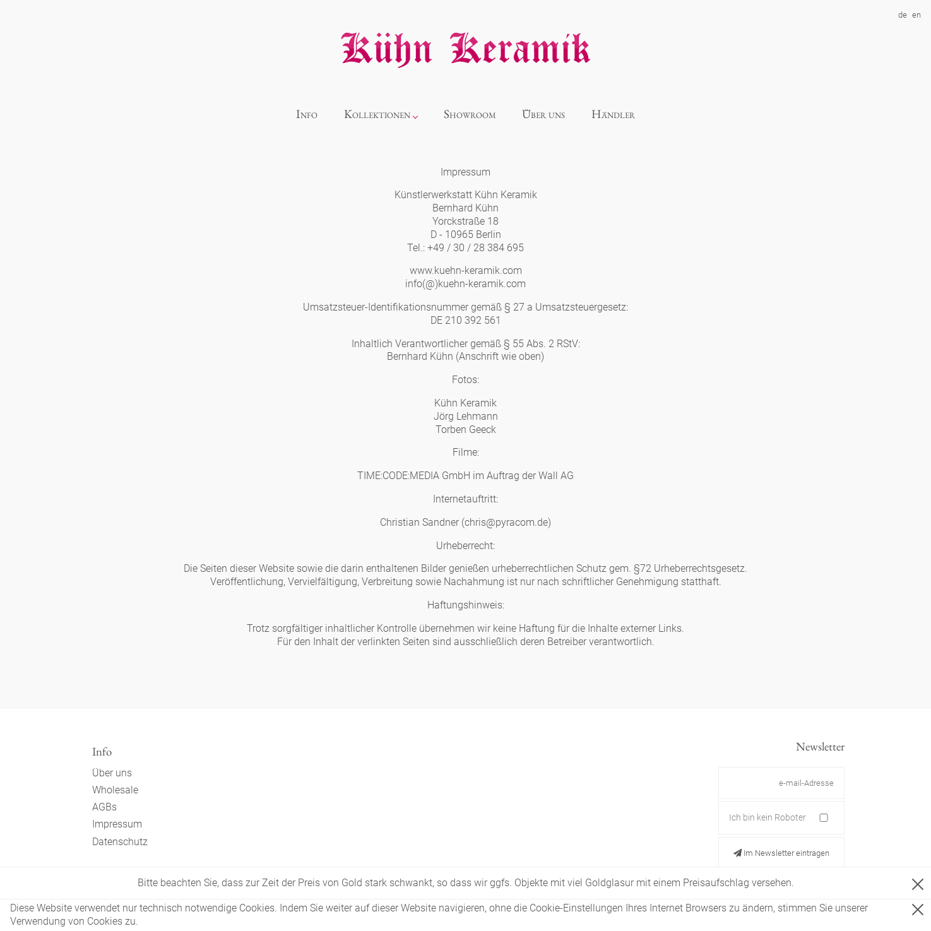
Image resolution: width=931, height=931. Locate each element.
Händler (613, 114)
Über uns (543, 114)
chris (475, 522)
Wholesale (115, 790)
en (916, 15)
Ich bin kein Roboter (767, 817)
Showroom (470, 114)
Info (306, 114)
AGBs (104, 807)
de (902, 15)
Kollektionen (377, 114)
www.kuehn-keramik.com (466, 270)
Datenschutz (120, 842)
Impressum (117, 824)
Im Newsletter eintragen (781, 853)
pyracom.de (521, 522)
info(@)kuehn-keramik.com (465, 284)
